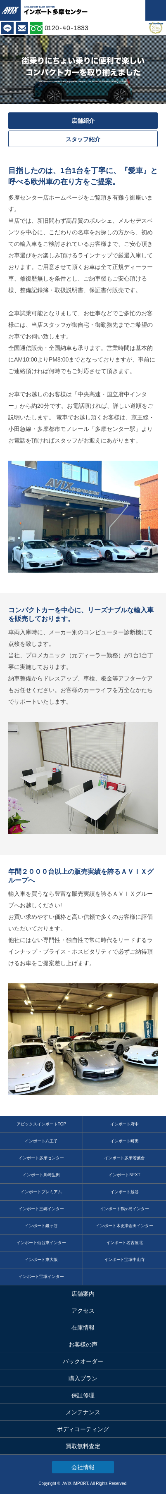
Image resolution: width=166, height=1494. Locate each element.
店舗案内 (83, 1293)
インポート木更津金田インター (125, 1225)
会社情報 (83, 1467)
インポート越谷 (124, 1191)
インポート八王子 (41, 1141)
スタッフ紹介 (83, 139)
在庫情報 (83, 1327)
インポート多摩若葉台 (124, 1158)
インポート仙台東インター (41, 1242)
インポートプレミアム (41, 1191)
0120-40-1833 (67, 27)
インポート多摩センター (41, 1158)
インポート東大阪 (41, 1259)
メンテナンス (83, 1412)
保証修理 (83, 1395)
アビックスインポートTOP (41, 1124)
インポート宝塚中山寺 (124, 1259)
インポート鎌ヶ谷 (41, 1225)
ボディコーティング (83, 1429)
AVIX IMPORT (10, 10)
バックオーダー (83, 1361)
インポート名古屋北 (124, 1242)
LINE (7, 28)
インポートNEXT (124, 1175)
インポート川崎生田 (41, 1175)
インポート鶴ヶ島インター (124, 1208)
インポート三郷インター (41, 1208)
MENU (155, 10)
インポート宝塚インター (41, 1276)
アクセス (83, 1310)
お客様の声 (83, 1344)
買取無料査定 (83, 1446)
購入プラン (83, 1378)
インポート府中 (124, 1124)
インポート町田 (124, 1141)
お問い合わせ (22, 28)
